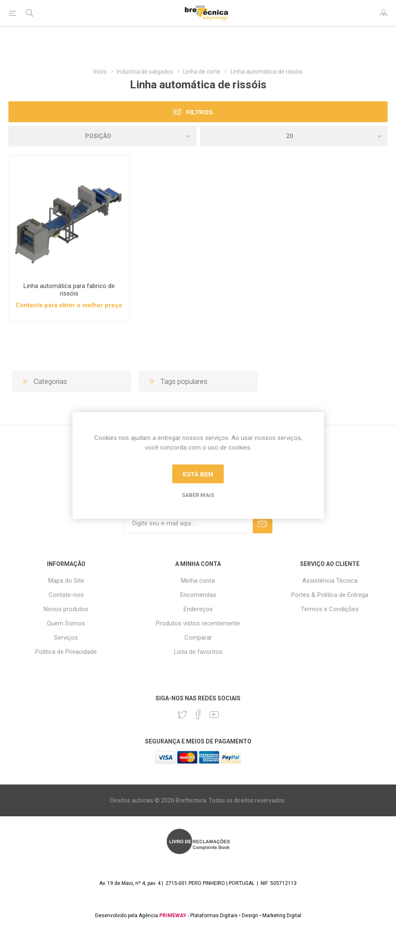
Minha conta (198, 580)
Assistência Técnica (329, 580)
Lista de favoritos (198, 652)
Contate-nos (66, 595)
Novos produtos (66, 609)
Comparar (198, 637)
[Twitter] (182, 714)
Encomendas (198, 595)
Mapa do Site (66, 580)
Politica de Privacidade (66, 652)
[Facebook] (198, 714)
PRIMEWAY (172, 915)
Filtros (199, 112)
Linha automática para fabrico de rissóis (69, 289)
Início (100, 71)
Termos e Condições (330, 609)
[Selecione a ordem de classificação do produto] (102, 136)
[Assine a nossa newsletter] (188, 523)
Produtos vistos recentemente (198, 623)
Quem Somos (66, 623)
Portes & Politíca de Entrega (329, 595)
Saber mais (198, 495)
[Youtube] (214, 714)
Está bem (198, 474)
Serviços (66, 637)
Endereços (198, 609)
